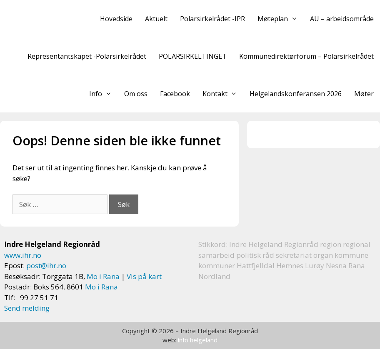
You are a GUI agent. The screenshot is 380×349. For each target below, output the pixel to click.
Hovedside (116, 18)
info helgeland (198, 340)
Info (103, 93)
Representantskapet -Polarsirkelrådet (87, 56)
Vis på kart (144, 276)
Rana (356, 265)
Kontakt (222, 93)
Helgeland (265, 244)
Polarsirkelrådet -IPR (212, 18)
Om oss (136, 93)
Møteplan (281, 18)
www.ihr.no (22, 255)
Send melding (27, 308)
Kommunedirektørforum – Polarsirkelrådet (306, 56)
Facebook (175, 93)
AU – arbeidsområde (342, 18)
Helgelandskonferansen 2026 (296, 93)
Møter (364, 93)
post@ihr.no (46, 265)
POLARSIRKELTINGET (193, 56)
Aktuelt (156, 18)
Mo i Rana (103, 276)
